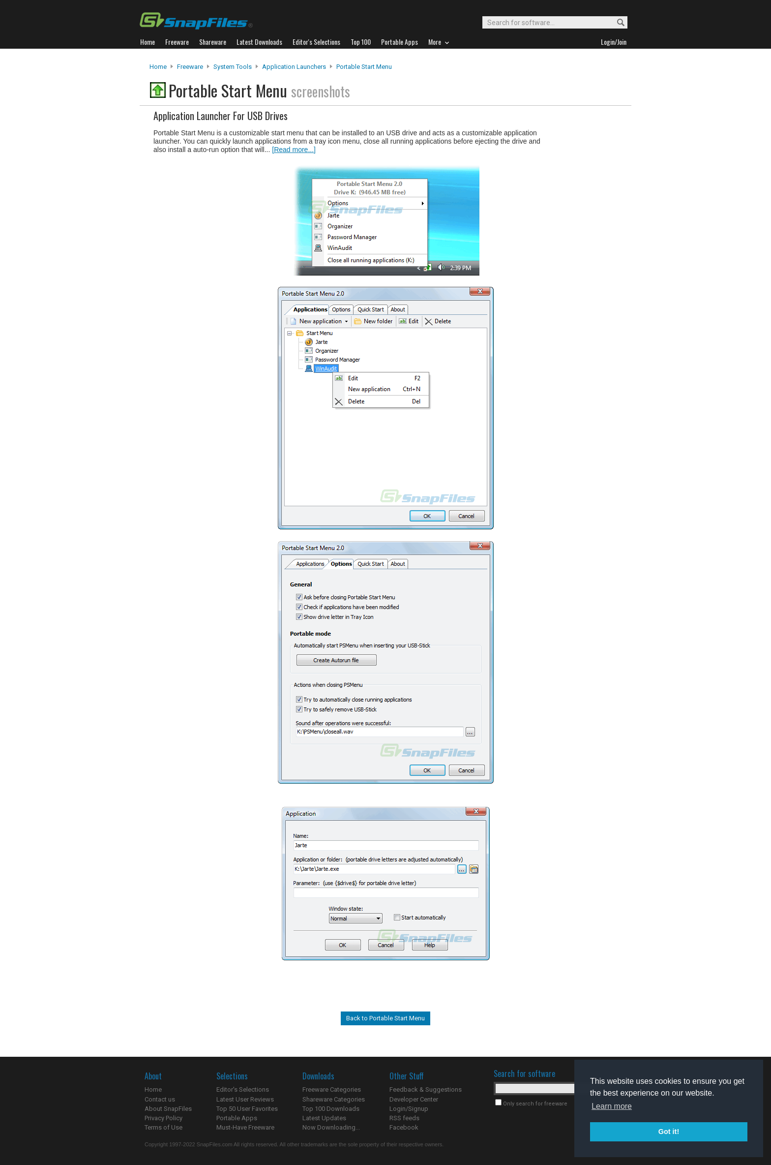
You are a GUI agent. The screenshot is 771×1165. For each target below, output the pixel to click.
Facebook (403, 1127)
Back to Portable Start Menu (385, 1018)
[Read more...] (294, 149)
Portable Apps (236, 1118)
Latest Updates (324, 1118)
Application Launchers (294, 66)
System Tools (232, 66)
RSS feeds (404, 1118)
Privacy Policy (163, 1118)
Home (158, 66)
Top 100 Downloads (330, 1108)
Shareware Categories (333, 1099)
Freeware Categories (331, 1089)
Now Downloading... (331, 1127)
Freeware (190, 66)
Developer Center (413, 1099)
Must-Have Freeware (245, 1127)
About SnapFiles (168, 1108)
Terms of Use (163, 1127)
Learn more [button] (612, 1106)
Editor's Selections (242, 1089)
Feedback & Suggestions (425, 1089)
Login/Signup (408, 1108)
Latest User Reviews (245, 1099)
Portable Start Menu (364, 66)
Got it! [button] (668, 1131)
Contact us (160, 1099)
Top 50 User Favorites (247, 1108)
